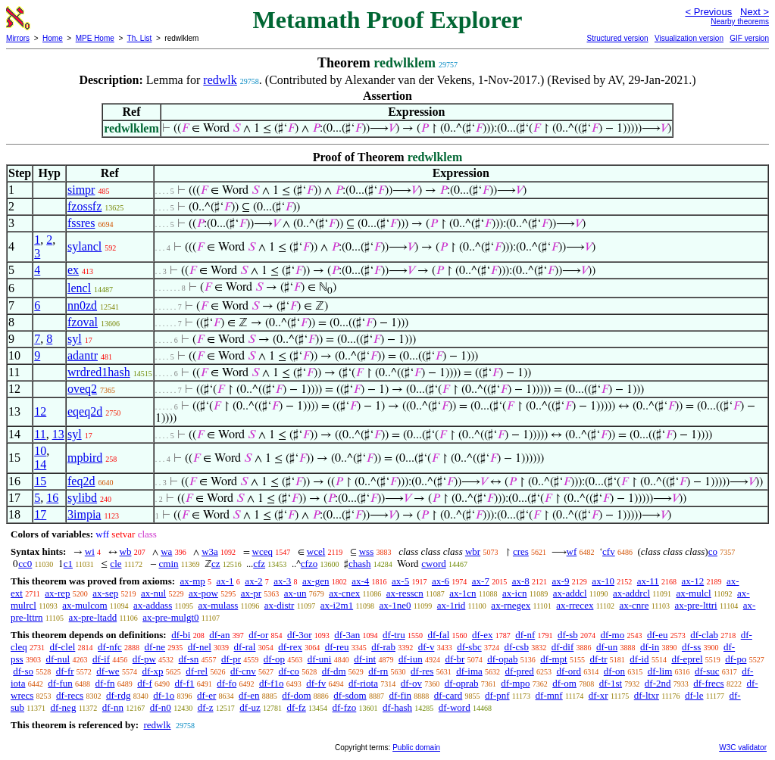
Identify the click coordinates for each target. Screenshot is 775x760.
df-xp (152, 671)
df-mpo (515, 683)
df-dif (563, 647)
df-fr (65, 671)
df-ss (691, 647)
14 (40, 464)
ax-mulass (218, 605)
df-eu (657, 634)
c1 (68, 563)
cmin (169, 563)
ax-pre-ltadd (93, 617)
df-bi (180, 634)
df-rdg (118, 695)
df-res (422, 671)
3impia (84, 514)
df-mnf (549, 695)
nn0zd (82, 305)
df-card (448, 695)
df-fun (60, 683)
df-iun (410, 659)
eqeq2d (84, 411)
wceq (262, 551)
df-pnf (497, 695)
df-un (606, 647)
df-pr (231, 659)
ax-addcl (570, 593)
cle (115, 563)
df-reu (337, 647)
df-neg (63, 707)
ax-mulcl (693, 593)
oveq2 (82, 388)
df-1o (163, 695)
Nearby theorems (740, 21)
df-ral (245, 647)
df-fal (438, 634)
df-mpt (553, 659)
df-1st (610, 683)
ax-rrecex (574, 605)
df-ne (155, 647)
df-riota (363, 683)
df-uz (249, 707)
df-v (426, 647)
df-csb (516, 647)
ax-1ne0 (395, 605)
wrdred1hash (98, 372)
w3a (210, 551)
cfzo (309, 563)
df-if (101, 659)
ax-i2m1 (336, 605)
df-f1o (271, 683)
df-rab (383, 647)
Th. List (139, 38)
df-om (564, 683)
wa (166, 551)
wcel (316, 551)
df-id (639, 659)
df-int (365, 659)
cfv (608, 551)
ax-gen (315, 581)
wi (90, 551)
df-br (454, 659)
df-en (249, 695)
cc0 (25, 563)
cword (433, 563)
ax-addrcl (631, 593)
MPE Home (95, 38)
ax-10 (603, 581)
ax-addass (152, 605)
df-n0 (160, 707)
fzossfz (84, 206)
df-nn (112, 707)
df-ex (482, 634)
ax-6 (440, 581)
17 (40, 514)
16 (52, 497)
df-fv (316, 683)
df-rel (197, 671)
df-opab (502, 659)
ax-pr (251, 593)
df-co (289, 671)
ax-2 (253, 581)
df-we (107, 671)
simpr (81, 189)
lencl (79, 288)
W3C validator (743, 747)
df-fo (226, 683)
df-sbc (469, 647)
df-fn (105, 683)
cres (521, 551)
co (712, 551)
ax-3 (282, 581)
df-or (258, 634)
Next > (754, 11)
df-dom (296, 695)
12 (40, 411)
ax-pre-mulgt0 (170, 617)
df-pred (519, 671)
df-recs (69, 695)
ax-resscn (404, 593)
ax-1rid (451, 605)
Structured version (617, 38)
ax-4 (360, 581)
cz (215, 563)
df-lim (660, 671)
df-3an (347, 634)
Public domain (416, 747)
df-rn (378, 671)
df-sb (568, 634)
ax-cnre (633, 605)
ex (73, 269)
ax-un (295, 593)
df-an (219, 634)
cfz (259, 563)
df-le (694, 695)
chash (359, 563)
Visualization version (689, 38)
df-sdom (349, 695)
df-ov (411, 683)
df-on (614, 671)
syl (74, 338)
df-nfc (110, 647)
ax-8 (521, 581)
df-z (206, 707)
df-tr (598, 659)
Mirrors (18, 38)
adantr (82, 355)
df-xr (598, 695)
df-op (274, 659)
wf (572, 551)
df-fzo (345, 707)
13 (58, 434)
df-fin (400, 695)
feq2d (81, 481)
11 (39, 434)
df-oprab (462, 683)
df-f (144, 683)
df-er (206, 695)
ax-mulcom (84, 605)
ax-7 (480, 581)
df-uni (320, 659)
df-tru (394, 634)
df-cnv (243, 671)
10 (40, 450)
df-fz (296, 707)
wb (126, 551)
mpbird (84, 457)
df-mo (612, 634)
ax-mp (192, 581)
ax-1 (225, 581)
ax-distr (279, 605)
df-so (23, 671)
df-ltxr (646, 695)
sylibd (82, 497)
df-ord (569, 671)
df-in (649, 647)
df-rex (290, 647)
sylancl (84, 246)
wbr (472, 551)
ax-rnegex (510, 605)
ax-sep (105, 593)
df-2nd (658, 683)
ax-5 (400, 581)
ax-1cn (462, 593)
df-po (735, 659)
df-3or (299, 634)
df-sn (189, 659)
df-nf (525, 634)
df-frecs (708, 683)
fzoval (82, 322)
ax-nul (153, 593)
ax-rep (57, 593)
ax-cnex (344, 593)
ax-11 (648, 581)
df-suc (707, 671)
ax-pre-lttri (695, 605)
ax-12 (693, 581)
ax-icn (514, 593)
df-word (454, 707)
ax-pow (203, 593)
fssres (81, 222)
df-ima (469, 671)
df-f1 (185, 683)
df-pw (144, 659)
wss (366, 551)
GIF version (749, 38)
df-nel (199, 647)
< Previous (708, 11)
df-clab (704, 634)
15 (40, 481)
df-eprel (686, 659)
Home (52, 38)
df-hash (397, 707)
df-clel (62, 647)
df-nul (57, 659)
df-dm (334, 671)
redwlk (219, 79)
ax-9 (561, 581)
